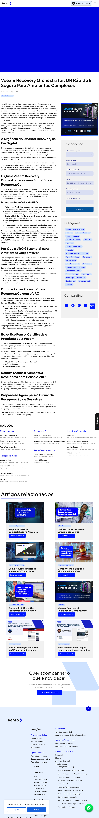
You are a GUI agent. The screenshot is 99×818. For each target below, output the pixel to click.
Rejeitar (16, 809)
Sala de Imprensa (72, 264)
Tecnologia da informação (75, 278)
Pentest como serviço (8, 435)
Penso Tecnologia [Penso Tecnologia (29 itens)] (64, 791)
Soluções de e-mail (73, 271)
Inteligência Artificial (73, 247)
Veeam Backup (5, 460)
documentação (7, 198)
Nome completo (71, 160)
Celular (68, 179)
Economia (87, 240)
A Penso (38, 766)
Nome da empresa (72, 189)
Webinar (69, 284)
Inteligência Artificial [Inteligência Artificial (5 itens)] (74, 781)
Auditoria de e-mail (74, 447)
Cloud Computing (72, 236)
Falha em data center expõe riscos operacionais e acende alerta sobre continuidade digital (73, 648)
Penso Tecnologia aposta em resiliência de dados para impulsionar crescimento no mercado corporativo (23, 648)
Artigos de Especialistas (75, 229)
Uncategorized (84, 281)
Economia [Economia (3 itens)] (77, 777)
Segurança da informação (75, 267)
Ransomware (71, 260)
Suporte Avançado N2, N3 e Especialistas (49, 441)
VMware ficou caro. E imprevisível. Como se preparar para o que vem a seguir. (74, 609)
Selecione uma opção (73, 151)
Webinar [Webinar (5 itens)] (72, 807)
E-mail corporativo (72, 170)
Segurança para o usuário (10, 441)
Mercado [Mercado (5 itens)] (61, 784)
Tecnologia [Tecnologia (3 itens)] (62, 804)
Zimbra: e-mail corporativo (77, 441)
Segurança (87, 264)
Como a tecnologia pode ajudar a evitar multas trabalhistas (71, 570)
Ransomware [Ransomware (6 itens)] (78, 791)
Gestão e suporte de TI (42, 435)
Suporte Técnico (72, 274)
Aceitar (36, 809)
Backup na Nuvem (7, 466)
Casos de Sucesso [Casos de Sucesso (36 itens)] (64, 774)
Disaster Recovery (37, 106)
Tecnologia (86, 274)
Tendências (70, 281)
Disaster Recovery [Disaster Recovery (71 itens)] (64, 777)
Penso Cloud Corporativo (43, 454)
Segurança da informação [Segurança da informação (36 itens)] (67, 797)
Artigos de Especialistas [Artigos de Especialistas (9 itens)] (67, 771)
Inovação (69, 243)
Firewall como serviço (8, 447)
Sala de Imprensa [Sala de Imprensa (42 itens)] (64, 794)
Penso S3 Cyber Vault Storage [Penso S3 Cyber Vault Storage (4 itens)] (69, 787)
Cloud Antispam (73, 453)
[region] (26, 807)
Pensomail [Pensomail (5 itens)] (70, 784)
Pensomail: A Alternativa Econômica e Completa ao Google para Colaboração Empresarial (22, 609)
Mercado (69, 250)
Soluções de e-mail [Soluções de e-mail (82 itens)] (65, 800)
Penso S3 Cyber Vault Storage (77, 253)
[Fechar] (47, 800)
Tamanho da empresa (73, 198)
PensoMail (71, 435)
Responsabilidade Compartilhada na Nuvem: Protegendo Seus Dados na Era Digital (24, 530)
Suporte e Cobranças (83, 3)
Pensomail (87, 257)
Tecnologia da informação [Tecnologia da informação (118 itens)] (77, 804)
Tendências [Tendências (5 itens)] (62, 807)
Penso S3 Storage (40, 460)
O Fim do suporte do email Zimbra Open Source (71, 530)
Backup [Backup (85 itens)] (81, 771)
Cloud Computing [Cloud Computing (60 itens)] (80, 774)
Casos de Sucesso (82, 233)
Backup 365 (4, 479)
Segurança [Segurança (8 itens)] (77, 794)
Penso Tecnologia (72, 257)
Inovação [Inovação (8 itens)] (61, 781)
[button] (66, 305)
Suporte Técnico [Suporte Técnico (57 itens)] (81, 800)
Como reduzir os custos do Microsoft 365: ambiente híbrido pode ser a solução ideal (22, 570)
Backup (69, 233)
